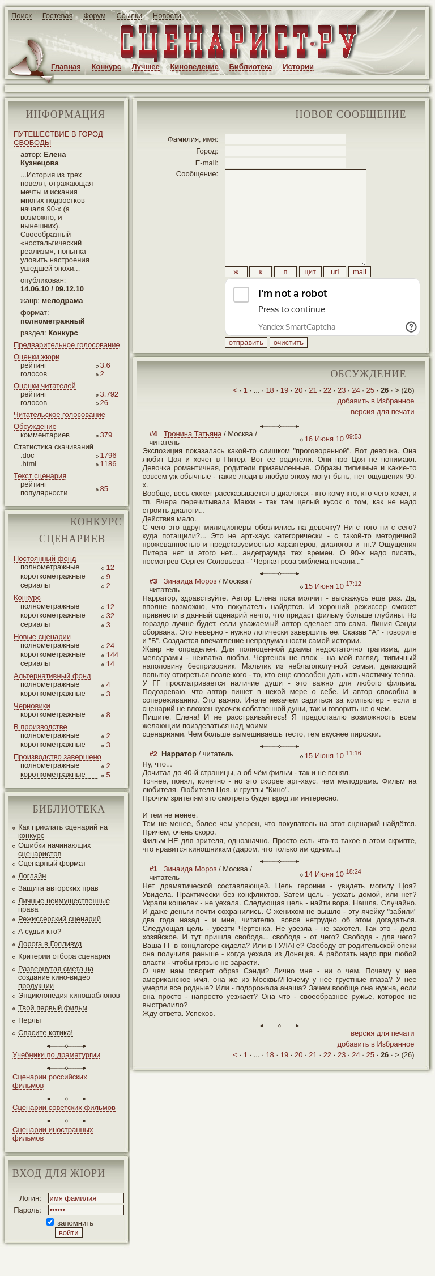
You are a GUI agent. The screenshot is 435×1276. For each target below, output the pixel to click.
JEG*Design (268, 1258)
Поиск (21, 15)
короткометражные (53, 576)
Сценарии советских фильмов (64, 1107)
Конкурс (106, 66)
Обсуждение (35, 426)
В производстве (40, 726)
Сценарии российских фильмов (49, 1081)
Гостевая (57, 15)
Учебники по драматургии (56, 1054)
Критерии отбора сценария (64, 956)
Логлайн (32, 875)
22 (327, 415)
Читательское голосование (59, 414)
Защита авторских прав (58, 888)
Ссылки (129, 15)
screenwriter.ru (189, 1258)
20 (298, 415)
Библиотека (250, 66)
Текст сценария (40, 475)
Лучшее (146, 66)
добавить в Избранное (375, 426)
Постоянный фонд (45, 558)
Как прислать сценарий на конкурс (63, 831)
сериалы (35, 585)
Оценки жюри (36, 356)
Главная (66, 66)
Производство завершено (57, 756)
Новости (167, 15)
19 (284, 415)
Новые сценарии (42, 636)
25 (370, 415)
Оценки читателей (45, 385)
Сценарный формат (52, 863)
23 (342, 415)
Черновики (32, 705)
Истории (298, 66)
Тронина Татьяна (193, 459)
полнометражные (50, 567)
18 (270, 415)
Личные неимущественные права (64, 904)
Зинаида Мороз (190, 606)
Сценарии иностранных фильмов (52, 1133)
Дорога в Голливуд (50, 943)
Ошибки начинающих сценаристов (54, 849)
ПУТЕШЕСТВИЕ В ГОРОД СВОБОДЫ (58, 138)
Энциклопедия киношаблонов (69, 995)
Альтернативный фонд (52, 675)
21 (313, 415)
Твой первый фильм (52, 1007)
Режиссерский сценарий (59, 919)
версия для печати (382, 437)
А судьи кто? (39, 931)
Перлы (29, 1020)
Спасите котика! (45, 1032)
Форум (94, 15)
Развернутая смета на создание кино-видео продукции (55, 977)
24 (356, 415)
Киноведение (194, 66)
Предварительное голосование (67, 345)
